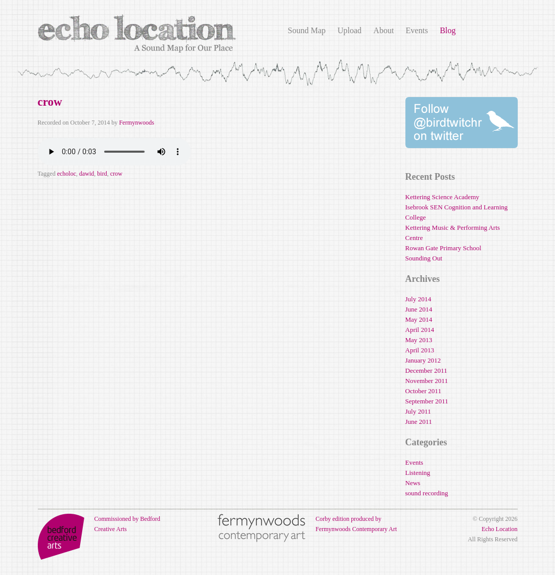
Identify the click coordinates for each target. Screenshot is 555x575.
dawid (86, 173)
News (413, 483)
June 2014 (418, 309)
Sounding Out (424, 258)
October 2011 (423, 391)
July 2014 (418, 299)
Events (417, 30)
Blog (447, 30)
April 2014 (420, 329)
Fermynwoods (136, 122)
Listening (417, 472)
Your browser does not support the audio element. (114, 151)
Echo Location (499, 529)
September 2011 (426, 401)
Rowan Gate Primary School (443, 248)
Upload (349, 30)
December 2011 (426, 370)
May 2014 (418, 319)
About (383, 30)
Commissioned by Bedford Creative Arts (99, 524)
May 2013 (418, 340)
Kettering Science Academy (442, 197)
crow (50, 101)
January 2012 (423, 360)
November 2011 (426, 381)
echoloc (66, 173)
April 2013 (420, 350)
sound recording (426, 493)
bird (102, 173)
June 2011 (418, 421)
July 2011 (418, 411)
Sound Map (307, 30)
